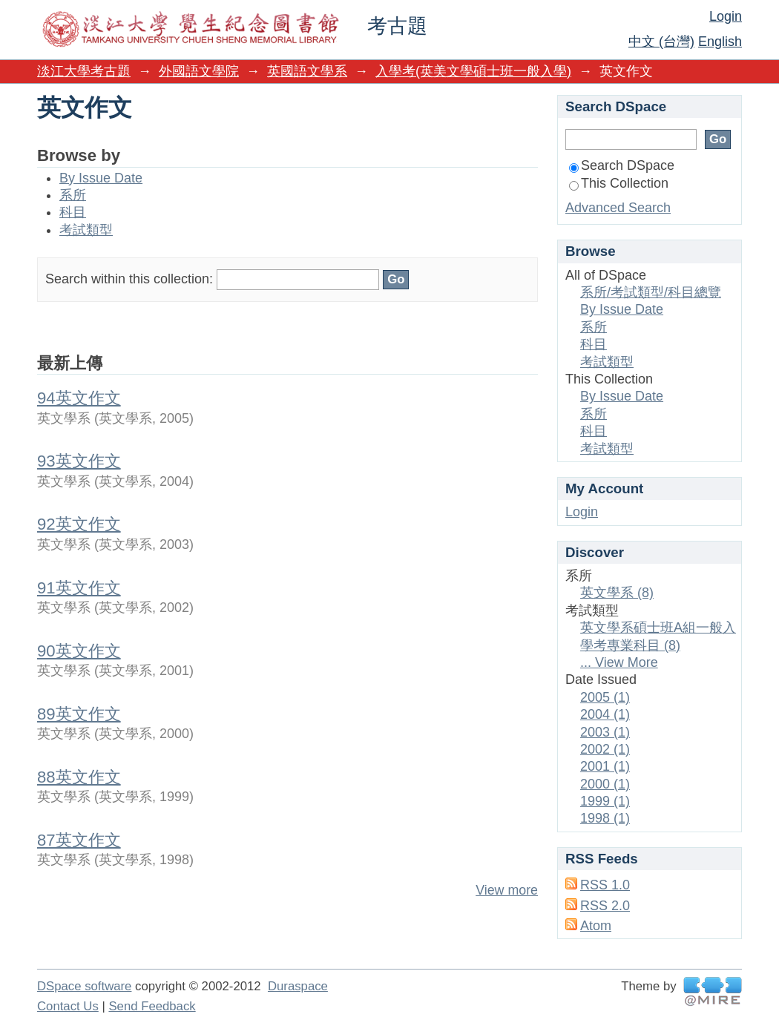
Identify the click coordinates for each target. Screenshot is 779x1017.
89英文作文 (79, 714)
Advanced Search (618, 207)
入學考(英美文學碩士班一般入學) (473, 71)
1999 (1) (605, 801)
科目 (72, 212)
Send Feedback (151, 1006)
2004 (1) (605, 714)
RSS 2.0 (605, 905)
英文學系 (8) (617, 592)
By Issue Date (100, 178)
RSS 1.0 (605, 885)
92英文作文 (79, 524)
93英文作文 (79, 461)
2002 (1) (605, 749)
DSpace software (84, 986)
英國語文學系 (307, 71)
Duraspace (298, 986)
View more (507, 890)
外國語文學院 (199, 71)
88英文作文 (79, 777)
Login (725, 16)
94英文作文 (79, 398)
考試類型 (86, 230)
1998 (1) (605, 818)
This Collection (618, 183)
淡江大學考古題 (84, 71)
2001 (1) (605, 766)
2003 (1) (605, 732)
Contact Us (68, 1006)
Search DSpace (621, 165)
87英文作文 (79, 840)
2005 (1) (605, 697)
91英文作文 (79, 588)
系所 (72, 195)
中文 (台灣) (661, 41)
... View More (619, 662)
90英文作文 (79, 651)
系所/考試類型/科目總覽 (650, 292)
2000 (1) (605, 784)
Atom (595, 925)
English (720, 41)
